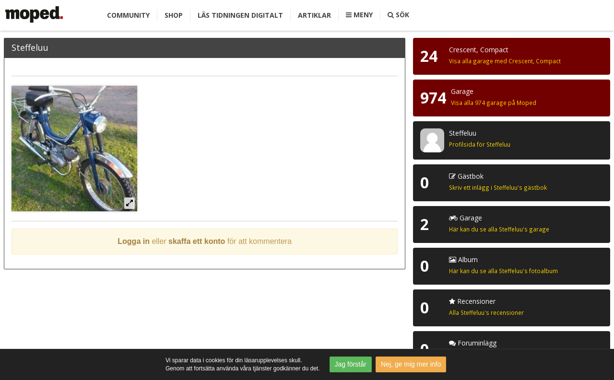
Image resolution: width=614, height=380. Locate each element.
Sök (398, 14)
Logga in (134, 241)
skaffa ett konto (196, 241)
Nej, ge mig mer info (411, 364)
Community (128, 15)
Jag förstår (350, 364)
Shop (174, 15)
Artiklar (314, 15)
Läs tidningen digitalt (240, 15)
